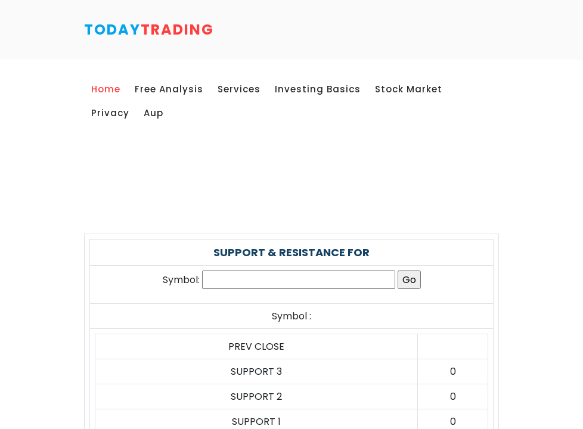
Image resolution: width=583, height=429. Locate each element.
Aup (153, 113)
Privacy (110, 113)
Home (105, 89)
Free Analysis (169, 89)
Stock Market (408, 89)
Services (239, 89)
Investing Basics (318, 89)
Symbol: (181, 280)
